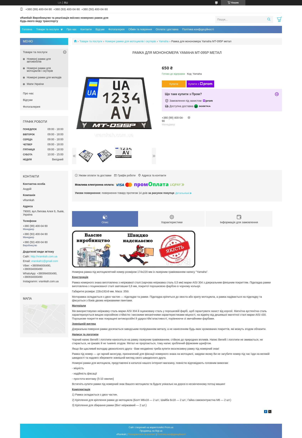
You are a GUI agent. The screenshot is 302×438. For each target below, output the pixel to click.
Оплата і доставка (167, 29)
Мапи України (35, 83)
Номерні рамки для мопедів (44, 77)
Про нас (71, 29)
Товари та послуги (47, 29)
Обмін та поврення (140, 29)
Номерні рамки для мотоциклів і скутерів (130, 41)
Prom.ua (169, 427)
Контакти (85, 29)
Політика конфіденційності (171, 434)
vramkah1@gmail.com (44, 261)
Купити (173, 83)
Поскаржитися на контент (141, 434)
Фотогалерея (116, 29)
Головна (27, 29)
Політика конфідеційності (198, 29)
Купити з (200, 84)
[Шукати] (268, 19)
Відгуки (100, 29)
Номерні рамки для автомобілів (39, 60)
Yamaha (164, 41)
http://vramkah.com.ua (44, 256)
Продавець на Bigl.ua (151, 431)
